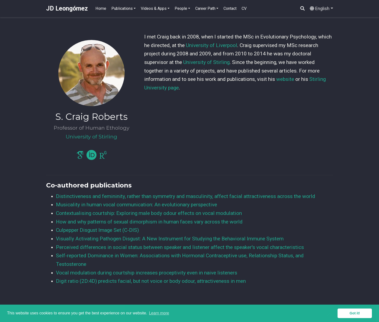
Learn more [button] (159, 313)
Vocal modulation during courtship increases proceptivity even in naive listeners (146, 273)
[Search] (302, 9)
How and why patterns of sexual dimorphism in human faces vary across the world (149, 222)
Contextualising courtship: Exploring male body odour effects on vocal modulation (149, 213)
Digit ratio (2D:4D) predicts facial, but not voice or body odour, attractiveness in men (151, 281)
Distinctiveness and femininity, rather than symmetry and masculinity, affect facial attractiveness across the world (185, 196)
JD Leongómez (67, 8)
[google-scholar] (80, 157)
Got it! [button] (355, 313)
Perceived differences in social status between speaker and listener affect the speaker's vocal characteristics (180, 247)
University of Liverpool (211, 45)
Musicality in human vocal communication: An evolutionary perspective (136, 205)
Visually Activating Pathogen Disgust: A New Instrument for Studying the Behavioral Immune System (170, 239)
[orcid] (91, 157)
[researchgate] (103, 157)
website (285, 79)
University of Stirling (206, 62)
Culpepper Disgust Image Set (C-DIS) (97, 230)
